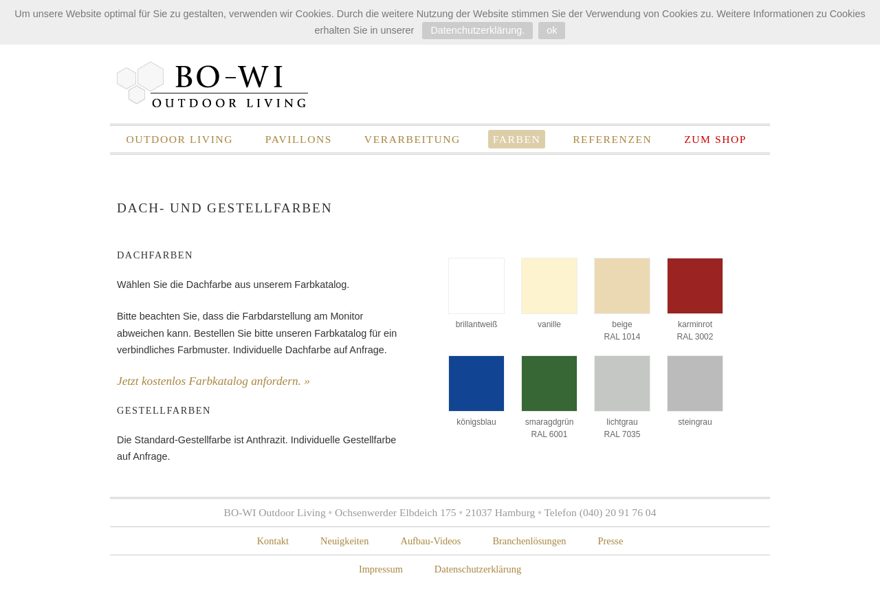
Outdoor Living (179, 139)
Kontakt (273, 540)
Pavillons (298, 139)
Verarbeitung (412, 139)
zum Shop (715, 139)
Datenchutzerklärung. (477, 30)
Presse (611, 540)
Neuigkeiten (344, 540)
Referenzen (612, 139)
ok (552, 30)
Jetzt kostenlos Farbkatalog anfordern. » (213, 381)
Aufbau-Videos (430, 540)
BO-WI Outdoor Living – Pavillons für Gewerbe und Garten (213, 84)
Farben (517, 139)
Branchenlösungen (529, 540)
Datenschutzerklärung (477, 569)
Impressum (381, 569)
